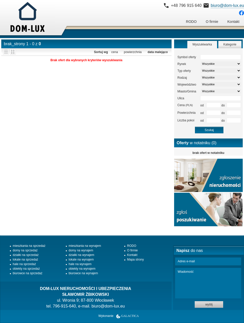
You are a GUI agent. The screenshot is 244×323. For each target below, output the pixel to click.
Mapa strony (135, 259)
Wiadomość (208, 283)
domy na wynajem (81, 250)
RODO (191, 22)
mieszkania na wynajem (85, 246)
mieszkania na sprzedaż (29, 246)
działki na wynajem (81, 255)
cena (114, 52)
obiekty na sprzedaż (26, 268)
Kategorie (229, 44)
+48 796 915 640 (186, 5)
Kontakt (233, 22)
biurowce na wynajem (83, 273)
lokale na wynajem (81, 259)
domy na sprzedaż (25, 250)
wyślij (209, 304)
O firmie (212, 22)
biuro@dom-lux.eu (227, 5)
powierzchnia (133, 52)
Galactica (130, 316)
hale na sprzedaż (24, 264)
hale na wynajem (80, 264)
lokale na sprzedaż (25, 259)
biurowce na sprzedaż (27, 273)
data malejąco (158, 52)
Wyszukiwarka (202, 44)
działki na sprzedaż (26, 255)
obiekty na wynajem (82, 268)
